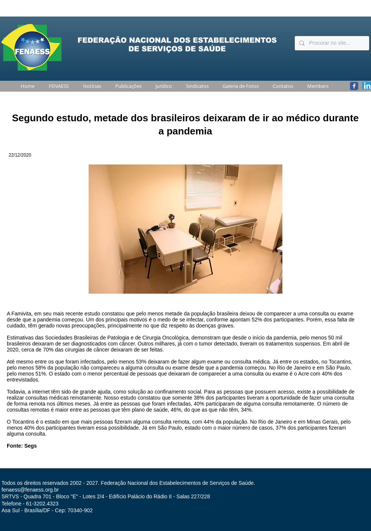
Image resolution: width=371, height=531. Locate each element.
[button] (57, 86)
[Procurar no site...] (331, 43)
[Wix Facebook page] (354, 86)
